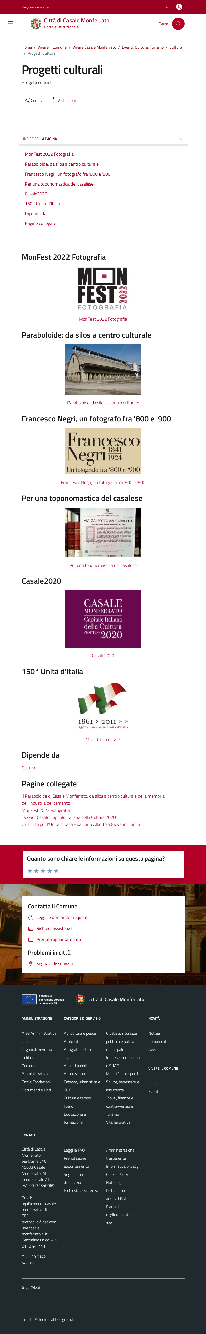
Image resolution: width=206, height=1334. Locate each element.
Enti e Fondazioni (36, 1082)
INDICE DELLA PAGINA (103, 139)
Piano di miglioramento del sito (121, 1215)
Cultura (28, 767)
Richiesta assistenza (81, 1190)
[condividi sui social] (35, 100)
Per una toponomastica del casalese (103, 565)
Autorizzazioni (75, 1074)
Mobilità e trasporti (122, 1074)
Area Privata (32, 1288)
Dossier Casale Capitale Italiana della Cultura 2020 (69, 817)
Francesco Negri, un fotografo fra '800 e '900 (103, 482)
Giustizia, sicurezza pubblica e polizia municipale (121, 1041)
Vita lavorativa (118, 1122)
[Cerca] (178, 24)
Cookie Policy (117, 1174)
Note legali (115, 1182)
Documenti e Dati (36, 1090)
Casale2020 (103, 655)
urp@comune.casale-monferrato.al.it (40, 1207)
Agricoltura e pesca (80, 1033)
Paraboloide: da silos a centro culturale (103, 402)
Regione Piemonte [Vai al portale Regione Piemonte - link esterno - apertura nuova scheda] (35, 7)
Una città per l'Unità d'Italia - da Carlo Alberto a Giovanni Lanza (81, 824)
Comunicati (157, 1041)
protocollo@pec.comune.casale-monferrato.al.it (39, 1228)
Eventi (153, 1091)
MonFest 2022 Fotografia (103, 319)
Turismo (112, 1114)
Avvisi (153, 1049)
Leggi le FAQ (74, 1150)
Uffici (26, 1041)
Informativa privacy (122, 1166)
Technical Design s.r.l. (56, 1319)
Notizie (154, 1033)
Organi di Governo (37, 1049)
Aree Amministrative (39, 1033)
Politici (27, 1057)
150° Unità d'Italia (103, 739)
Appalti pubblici (76, 1066)
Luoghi (153, 1083)
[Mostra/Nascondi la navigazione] (10, 23)
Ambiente (72, 1041)
